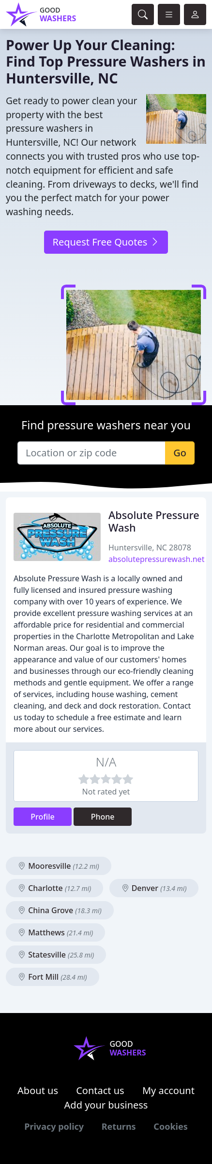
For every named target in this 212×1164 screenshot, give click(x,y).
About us (37, 1090)
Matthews (55, 932)
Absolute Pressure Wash (153, 521)
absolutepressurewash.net (156, 559)
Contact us (100, 1090)
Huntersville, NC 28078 (149, 547)
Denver (154, 888)
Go (179, 452)
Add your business (106, 1104)
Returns (119, 1126)
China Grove (60, 910)
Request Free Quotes (105, 241)
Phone (103, 816)
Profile (42, 816)
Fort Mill (52, 977)
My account (168, 1090)
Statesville (56, 954)
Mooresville (58, 866)
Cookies (170, 1126)
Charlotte (54, 888)
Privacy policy (54, 1126)
